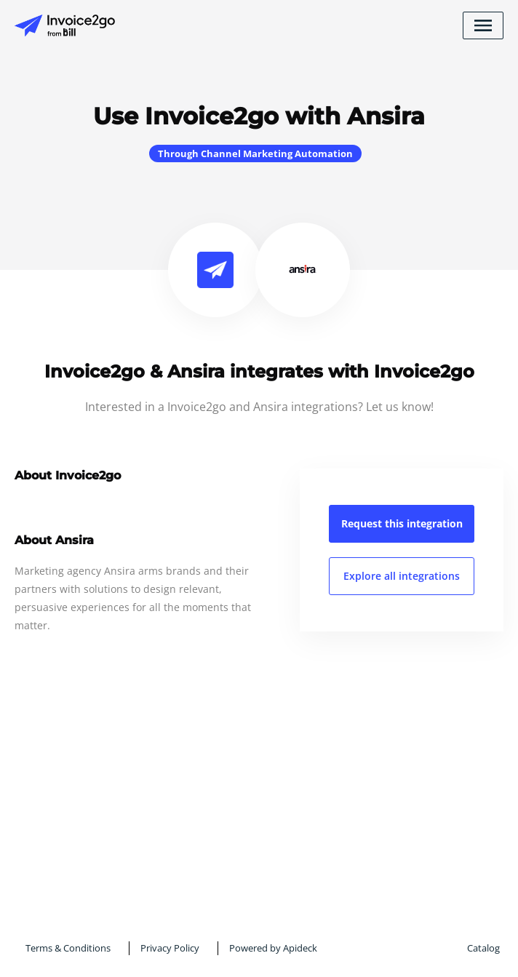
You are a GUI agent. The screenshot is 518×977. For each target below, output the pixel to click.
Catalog (483, 947)
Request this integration (402, 523)
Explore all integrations (401, 576)
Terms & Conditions (68, 947)
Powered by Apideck (273, 947)
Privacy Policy (169, 947)
